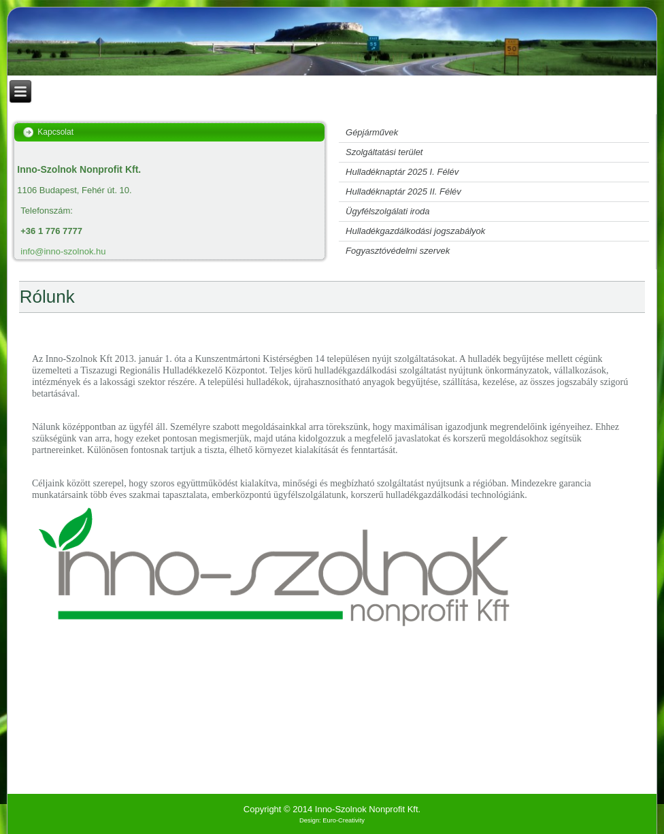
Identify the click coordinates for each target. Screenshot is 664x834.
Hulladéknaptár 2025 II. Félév (403, 191)
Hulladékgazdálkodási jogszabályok (415, 231)
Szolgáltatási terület (384, 152)
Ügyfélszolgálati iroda (388, 211)
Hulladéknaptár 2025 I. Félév (402, 172)
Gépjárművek (372, 132)
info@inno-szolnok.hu (62, 251)
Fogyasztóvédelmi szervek (398, 251)
